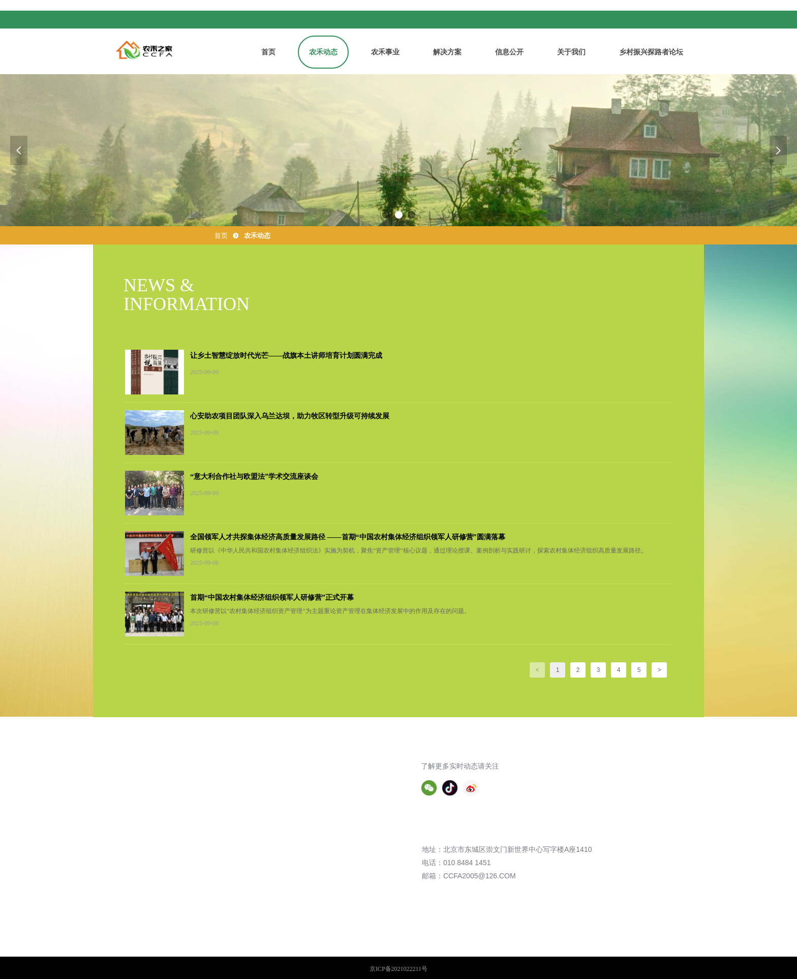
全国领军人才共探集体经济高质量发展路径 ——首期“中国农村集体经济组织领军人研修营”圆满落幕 (347, 537)
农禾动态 (257, 235)
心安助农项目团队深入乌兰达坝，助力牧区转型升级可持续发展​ (289, 416)
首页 (221, 235)
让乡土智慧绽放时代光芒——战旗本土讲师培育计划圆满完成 (286, 355)
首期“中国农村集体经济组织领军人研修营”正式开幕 (272, 597)
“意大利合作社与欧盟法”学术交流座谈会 (254, 476)
